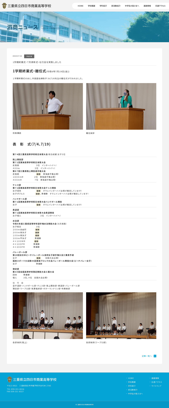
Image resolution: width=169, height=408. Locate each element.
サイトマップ (156, 386)
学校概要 (132, 382)
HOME (131, 378)
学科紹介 (132, 386)
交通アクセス (156, 382)
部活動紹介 (133, 389)
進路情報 (155, 378)
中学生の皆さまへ (135, 393)
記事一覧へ (147, 356)
